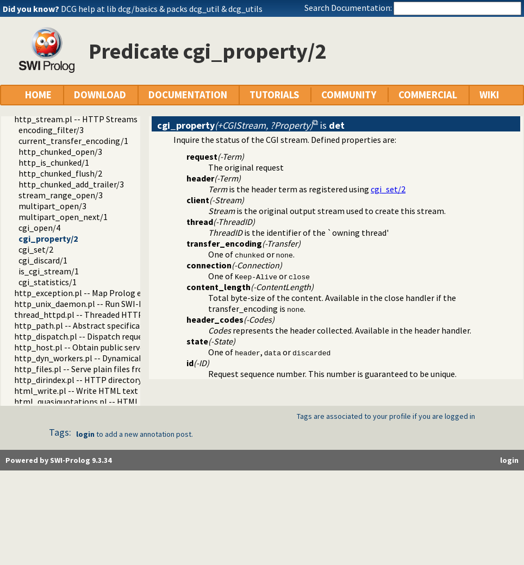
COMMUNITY (348, 95)
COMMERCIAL (427, 95)
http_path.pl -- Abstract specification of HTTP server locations (132, 325)
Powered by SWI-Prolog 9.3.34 (58, 460)
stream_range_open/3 (60, 195)
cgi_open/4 (39, 227)
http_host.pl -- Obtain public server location (97, 347)
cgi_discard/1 (42, 260)
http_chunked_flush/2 (60, 173)
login (85, 434)
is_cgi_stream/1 (48, 271)
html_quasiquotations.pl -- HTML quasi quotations (108, 401)
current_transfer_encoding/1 (73, 140)
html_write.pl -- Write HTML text (76, 390)
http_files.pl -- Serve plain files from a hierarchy (103, 368)
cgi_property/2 (48, 238)
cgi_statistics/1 (47, 282)
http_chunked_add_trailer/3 (71, 184)
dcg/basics (138, 8)
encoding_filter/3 (51, 129)
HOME (38, 95)
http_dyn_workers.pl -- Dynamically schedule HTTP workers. (126, 358)
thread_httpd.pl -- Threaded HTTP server (91, 314)
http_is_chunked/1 (53, 162)
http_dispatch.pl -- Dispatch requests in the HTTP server (120, 336)
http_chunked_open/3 (60, 151)
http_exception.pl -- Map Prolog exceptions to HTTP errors (125, 292)
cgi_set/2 (35, 249)
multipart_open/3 (52, 205)
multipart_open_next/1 (63, 216)
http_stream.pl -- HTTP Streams (76, 119)
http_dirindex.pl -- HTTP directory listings (93, 379)
